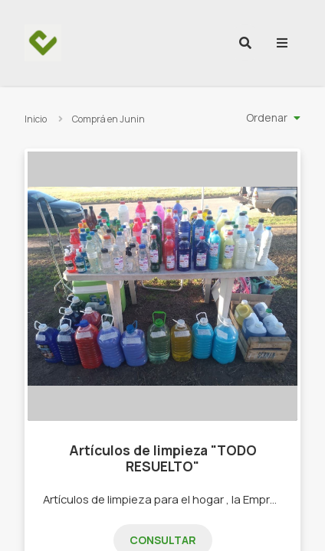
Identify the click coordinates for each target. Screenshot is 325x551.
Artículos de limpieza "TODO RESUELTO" (163, 458)
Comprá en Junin (108, 119)
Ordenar (266, 117)
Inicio (36, 119)
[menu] (282, 42)
